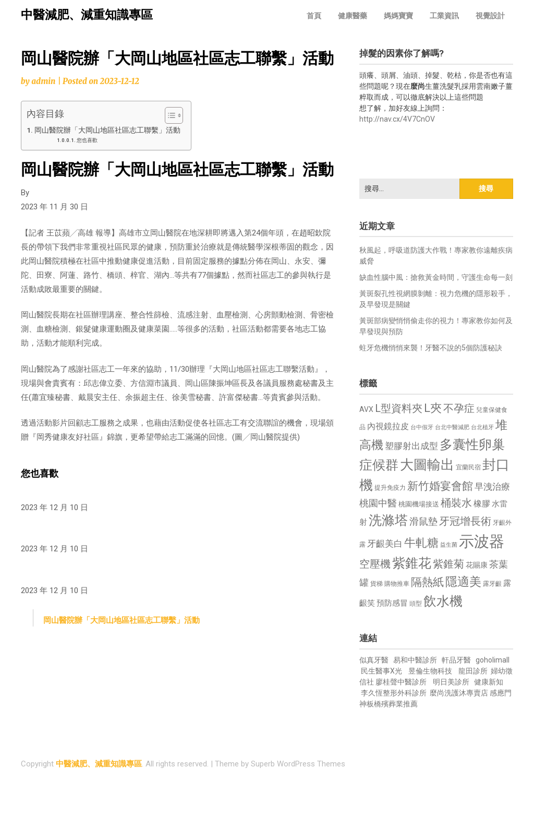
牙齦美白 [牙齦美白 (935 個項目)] (385, 544)
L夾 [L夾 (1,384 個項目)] (433, 408)
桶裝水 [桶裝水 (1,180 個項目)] (456, 503)
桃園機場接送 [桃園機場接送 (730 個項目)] (418, 504)
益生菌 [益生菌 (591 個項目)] (448, 544)
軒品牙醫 (456, 660)
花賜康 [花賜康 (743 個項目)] (477, 565)
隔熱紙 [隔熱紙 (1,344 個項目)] (427, 581)
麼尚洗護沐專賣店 (460, 693)
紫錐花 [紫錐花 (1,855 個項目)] (411, 563)
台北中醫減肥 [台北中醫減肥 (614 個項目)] (452, 427)
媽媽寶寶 (398, 15)
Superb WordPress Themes (298, 764)
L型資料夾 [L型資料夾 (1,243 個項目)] (398, 408)
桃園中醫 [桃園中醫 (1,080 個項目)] (378, 503)
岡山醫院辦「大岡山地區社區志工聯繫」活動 (107, 130)
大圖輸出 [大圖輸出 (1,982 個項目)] (427, 465)
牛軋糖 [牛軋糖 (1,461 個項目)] (421, 542)
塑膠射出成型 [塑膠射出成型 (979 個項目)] (411, 446)
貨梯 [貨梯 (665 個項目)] (376, 583)
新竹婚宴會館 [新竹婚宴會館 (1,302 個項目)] (440, 486)
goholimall (492, 660)
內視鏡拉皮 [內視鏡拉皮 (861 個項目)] (388, 426)
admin (43, 81)
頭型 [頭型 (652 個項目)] (415, 603)
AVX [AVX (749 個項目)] (366, 409)
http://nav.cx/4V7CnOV (397, 119)
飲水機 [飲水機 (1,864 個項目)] (443, 601)
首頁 (314, 15)
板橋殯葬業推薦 (392, 704)
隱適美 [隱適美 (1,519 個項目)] (463, 582)
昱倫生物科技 (430, 671)
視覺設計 (490, 15)
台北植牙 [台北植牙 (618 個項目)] (482, 427)
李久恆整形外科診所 (394, 693)
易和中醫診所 (415, 660)
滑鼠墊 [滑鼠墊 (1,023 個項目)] (423, 521)
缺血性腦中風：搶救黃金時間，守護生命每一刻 (436, 277)
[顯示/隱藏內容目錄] (168, 115)
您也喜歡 (87, 140)
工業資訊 (444, 15)
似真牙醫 (374, 660)
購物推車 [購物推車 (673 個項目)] (396, 583)
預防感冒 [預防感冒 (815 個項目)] (392, 603)
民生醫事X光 (381, 671)
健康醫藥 (352, 15)
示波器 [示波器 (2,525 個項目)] (481, 541)
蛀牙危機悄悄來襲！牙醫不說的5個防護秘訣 (430, 348)
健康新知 (488, 682)
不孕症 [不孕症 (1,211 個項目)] (459, 409)
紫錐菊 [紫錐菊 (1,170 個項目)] (448, 564)
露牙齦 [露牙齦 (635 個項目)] (492, 583)
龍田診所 (473, 671)
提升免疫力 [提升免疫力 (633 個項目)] (390, 487)
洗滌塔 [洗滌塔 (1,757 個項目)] (388, 520)
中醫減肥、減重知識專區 (87, 15)
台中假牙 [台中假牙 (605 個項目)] (421, 427)
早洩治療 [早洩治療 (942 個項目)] (492, 487)
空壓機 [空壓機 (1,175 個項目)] (375, 564)
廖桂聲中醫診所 (401, 682)
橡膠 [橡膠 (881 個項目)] (482, 504)
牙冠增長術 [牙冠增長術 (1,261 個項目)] (465, 521)
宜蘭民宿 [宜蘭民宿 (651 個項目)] (468, 467)
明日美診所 (450, 682)
